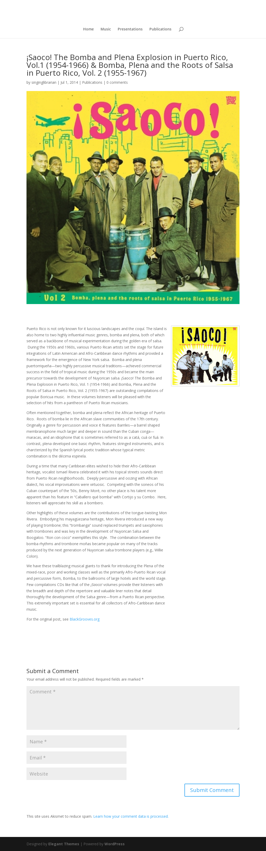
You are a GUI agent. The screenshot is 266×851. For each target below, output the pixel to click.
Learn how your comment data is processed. (131, 816)
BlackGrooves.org (84, 619)
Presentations (130, 29)
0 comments (117, 82)
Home (88, 29)
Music (106, 29)
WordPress (114, 843)
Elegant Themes (63, 843)
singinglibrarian (43, 82)
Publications (160, 29)
